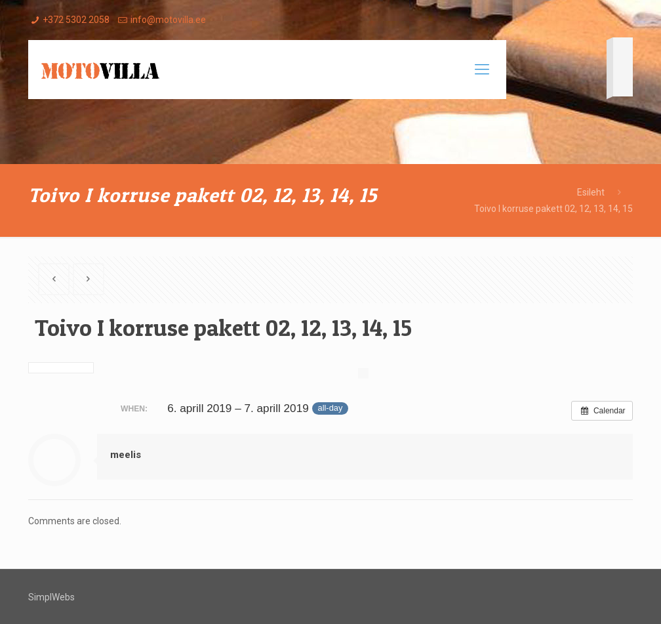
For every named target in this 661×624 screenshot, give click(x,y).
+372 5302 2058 (76, 19)
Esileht (591, 192)
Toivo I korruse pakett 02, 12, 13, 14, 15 (553, 208)
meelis (125, 455)
